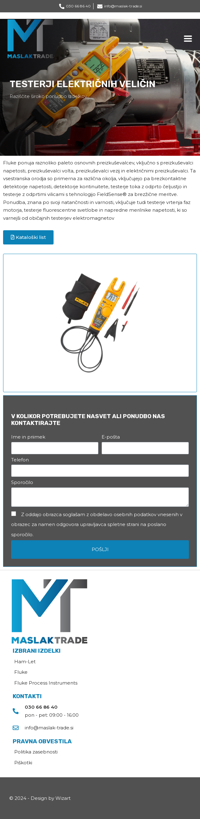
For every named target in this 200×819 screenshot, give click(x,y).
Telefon (20, 460)
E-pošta (111, 437)
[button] (28, 237)
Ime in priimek (28, 437)
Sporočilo (22, 482)
